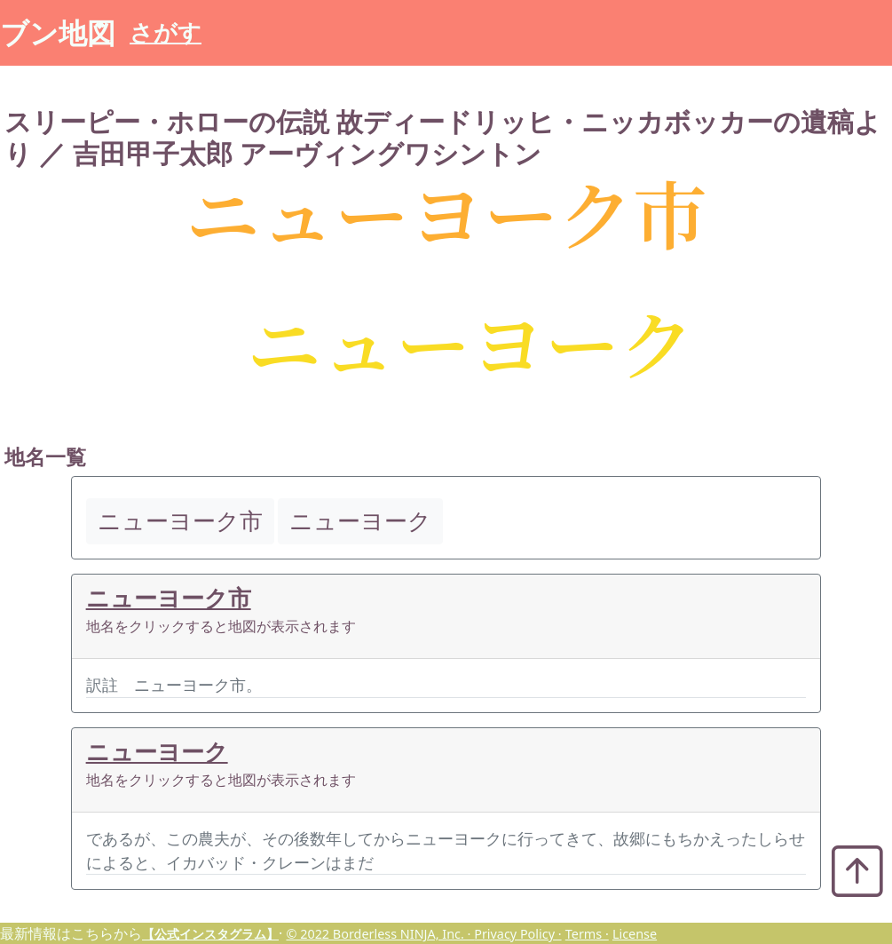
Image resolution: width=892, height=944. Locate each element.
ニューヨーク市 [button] (180, 520)
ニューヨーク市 (168, 598)
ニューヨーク (157, 751)
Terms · (587, 933)
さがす (165, 32)
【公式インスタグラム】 (210, 933)
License (634, 933)
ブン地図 (57, 32)
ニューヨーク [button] (360, 520)
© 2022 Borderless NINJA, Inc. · (380, 933)
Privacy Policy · (517, 933)
